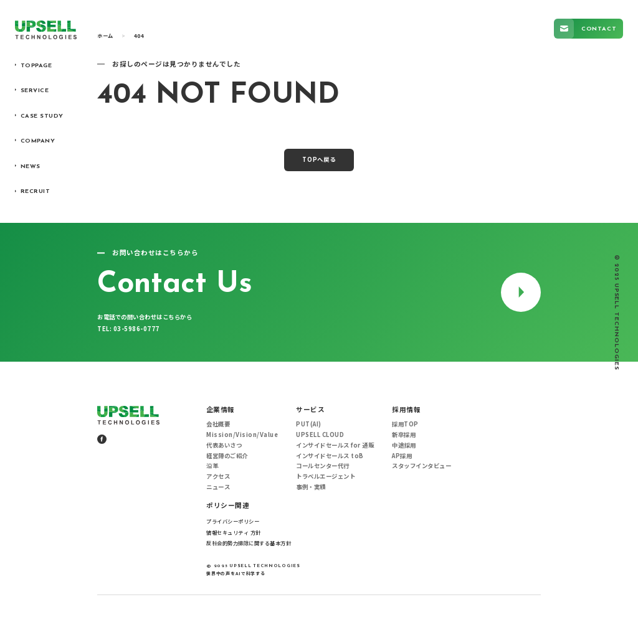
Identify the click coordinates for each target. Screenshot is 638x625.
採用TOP (405, 424)
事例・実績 (311, 487)
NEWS (30, 166)
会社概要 (218, 424)
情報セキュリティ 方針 (233, 532)
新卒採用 (404, 434)
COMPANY (38, 141)
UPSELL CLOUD (320, 434)
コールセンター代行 (323, 466)
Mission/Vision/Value (242, 434)
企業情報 (220, 409)
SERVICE (35, 90)
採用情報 (406, 409)
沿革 (212, 466)
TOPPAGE (36, 65)
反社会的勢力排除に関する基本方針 (248, 543)
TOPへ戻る (319, 159)
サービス (310, 409)
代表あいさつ (224, 445)
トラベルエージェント (325, 476)
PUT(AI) (308, 424)
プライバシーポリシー (232, 521)
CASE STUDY (42, 116)
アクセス (218, 476)
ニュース (218, 487)
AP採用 (402, 456)
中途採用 (404, 445)
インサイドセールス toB (330, 456)
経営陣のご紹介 (227, 456)
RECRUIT (35, 191)
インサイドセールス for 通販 (335, 445)
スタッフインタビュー (421, 466)
